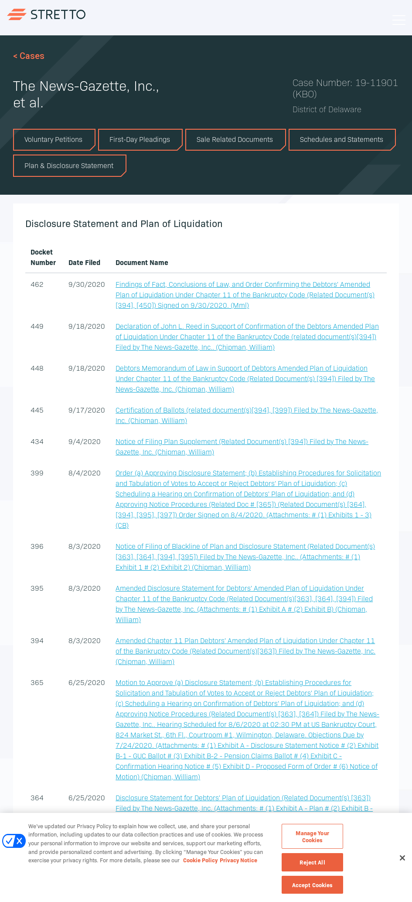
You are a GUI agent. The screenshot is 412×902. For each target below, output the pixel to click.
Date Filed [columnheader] (84, 262)
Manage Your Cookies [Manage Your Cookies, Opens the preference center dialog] (312, 839)
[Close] (402, 861)
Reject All (312, 865)
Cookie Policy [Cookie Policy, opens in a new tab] (200, 863)
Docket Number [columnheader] (43, 257)
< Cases (28, 56)
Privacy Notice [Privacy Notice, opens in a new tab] (238, 863)
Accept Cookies (312, 888)
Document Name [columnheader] (142, 262)
